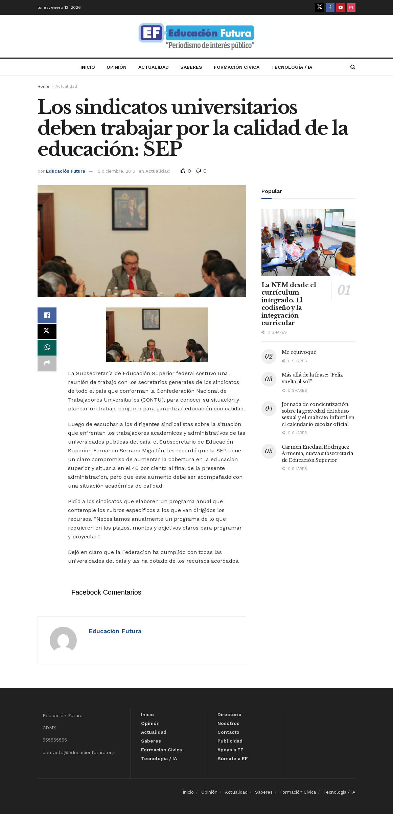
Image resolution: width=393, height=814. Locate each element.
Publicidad (229, 741)
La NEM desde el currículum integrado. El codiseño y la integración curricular (288, 304)
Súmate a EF (232, 758)
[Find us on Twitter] (319, 7)
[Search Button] (352, 67)
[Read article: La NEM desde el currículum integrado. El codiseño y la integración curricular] (308, 242)
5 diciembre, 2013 (116, 171)
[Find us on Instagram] (351, 7)
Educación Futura (65, 171)
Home (43, 86)
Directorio (229, 714)
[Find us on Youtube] (340, 7)
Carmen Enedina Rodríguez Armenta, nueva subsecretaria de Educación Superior (317, 453)
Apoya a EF (230, 749)
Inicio (87, 67)
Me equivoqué (299, 352)
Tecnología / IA (291, 67)
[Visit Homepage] (196, 36)
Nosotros (228, 723)
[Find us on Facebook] (330, 7)
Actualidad (153, 67)
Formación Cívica (236, 67)
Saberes (191, 67)
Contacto (228, 732)
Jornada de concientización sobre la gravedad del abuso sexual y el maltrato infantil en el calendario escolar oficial (318, 414)
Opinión (116, 67)
